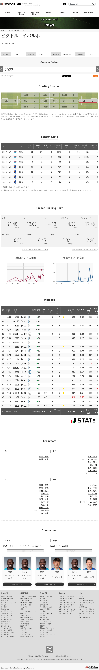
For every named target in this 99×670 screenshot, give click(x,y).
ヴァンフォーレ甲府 (26, 617)
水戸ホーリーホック (7, 598)
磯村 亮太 (44, 485)
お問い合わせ (67, 656)
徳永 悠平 (92, 471)
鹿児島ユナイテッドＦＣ (47, 634)
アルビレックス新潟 (26, 619)
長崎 (21, 167)
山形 (17, 397)
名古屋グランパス (6, 619)
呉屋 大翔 (92, 505)
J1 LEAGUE (4, 593)
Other (80, 593)
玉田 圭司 (92, 488)
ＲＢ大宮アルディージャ (28, 611)
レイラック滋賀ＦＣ (46, 613)
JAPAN (48, 12)
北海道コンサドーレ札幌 (28, 596)
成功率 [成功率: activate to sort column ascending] (85, 146)
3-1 (25, 321)
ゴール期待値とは (84, 617)
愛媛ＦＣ (42, 626)
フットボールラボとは (86, 601)
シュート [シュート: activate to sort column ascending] (75, 146)
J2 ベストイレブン (65, 607)
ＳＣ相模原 (43, 603)
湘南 (17, 317)
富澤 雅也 (44, 456)
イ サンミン (91, 473)
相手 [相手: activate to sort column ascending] (15, 311)
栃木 (17, 401)
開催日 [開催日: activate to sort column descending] (8, 311)
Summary (62, 593)
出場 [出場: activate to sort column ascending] (29, 146)
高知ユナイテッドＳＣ (47, 628)
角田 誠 (93, 465)
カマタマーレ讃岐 (45, 624)
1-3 (25, 325)
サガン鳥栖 (23, 632)
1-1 (25, 376)
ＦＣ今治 (23, 630)
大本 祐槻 (44, 513)
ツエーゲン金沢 (45, 609)
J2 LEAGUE (24, 593)
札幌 (17, 325)
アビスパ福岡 (5, 634)
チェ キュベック (89, 459)
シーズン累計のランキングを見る (84, 250)
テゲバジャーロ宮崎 (26, 636)
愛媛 (17, 347)
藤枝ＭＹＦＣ (24, 626)
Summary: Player (35, 13)
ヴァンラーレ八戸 (26, 598)
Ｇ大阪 (16, 321)
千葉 (17, 380)
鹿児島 (16, 342)
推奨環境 (37, 656)
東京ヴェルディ (6, 609)
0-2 (25, 317)
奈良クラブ (43, 617)
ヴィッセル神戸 (6, 628)
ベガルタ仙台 (24, 601)
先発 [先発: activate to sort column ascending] (38, 146)
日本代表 (81, 598)
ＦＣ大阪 (42, 615)
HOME (7, 12)
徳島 (17, 376)
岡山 (17, 384)
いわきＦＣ (23, 607)
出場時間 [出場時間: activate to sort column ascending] (57, 146)
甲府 (17, 338)
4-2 (25, 330)
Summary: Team (21, 13)
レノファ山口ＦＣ (45, 622)
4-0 (25, 363)
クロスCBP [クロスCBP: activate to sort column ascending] (88, 310)
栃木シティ (23, 609)
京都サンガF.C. (5, 622)
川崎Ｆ (16, 334)
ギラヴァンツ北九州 (46, 630)
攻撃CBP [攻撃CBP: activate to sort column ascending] (71, 311)
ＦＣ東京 (4, 607)
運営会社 (59, 656)
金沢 (17, 389)
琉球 (17, 355)
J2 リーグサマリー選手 (66, 605)
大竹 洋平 (44, 496)
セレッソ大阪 (5, 626)
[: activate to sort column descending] (3, 146)
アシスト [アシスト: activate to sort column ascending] (94, 146)
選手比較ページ (17, 584)
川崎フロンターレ (6, 613)
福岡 (17, 372)
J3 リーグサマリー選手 (66, 611)
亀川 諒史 (92, 468)
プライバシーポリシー (48, 656)
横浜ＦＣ (23, 613)
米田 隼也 (44, 499)
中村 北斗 (44, 491)
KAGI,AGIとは (83, 607)
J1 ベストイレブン (65, 601)
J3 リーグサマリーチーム (67, 609)
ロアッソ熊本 (44, 632)
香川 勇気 (92, 456)
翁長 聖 (45, 505)
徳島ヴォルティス (26, 628)
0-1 (25, 401)
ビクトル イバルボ (88, 502)
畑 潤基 (93, 499)
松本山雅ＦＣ (44, 605)
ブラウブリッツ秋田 (26, 603)
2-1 (25, 342)
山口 (17, 363)
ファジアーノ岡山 (6, 630)
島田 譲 (45, 493)
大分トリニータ (25, 634)
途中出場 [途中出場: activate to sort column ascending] (47, 146)
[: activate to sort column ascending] (8, 146)
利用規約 (30, 656)
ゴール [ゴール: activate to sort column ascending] (66, 146)
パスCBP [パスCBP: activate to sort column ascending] (80, 311)
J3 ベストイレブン (65, 613)
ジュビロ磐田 (24, 624)
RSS (95, 76)
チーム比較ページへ (25, 551)
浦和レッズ (4, 601)
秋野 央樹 (44, 508)
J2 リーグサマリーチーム (67, 603)
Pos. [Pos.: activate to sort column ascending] (44, 311)
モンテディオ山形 (26, 605)
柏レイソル (4, 605)
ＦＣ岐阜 (42, 611)
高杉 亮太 (92, 462)
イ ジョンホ (91, 485)
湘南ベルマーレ (25, 615)
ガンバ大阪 (4, 624)
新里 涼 (45, 502)
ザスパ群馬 (43, 601)
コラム (81, 596)
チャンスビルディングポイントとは (35, 250)
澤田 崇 (93, 496)
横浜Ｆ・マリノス (6, 615)
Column (62, 12)
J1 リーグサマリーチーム (67, 596)
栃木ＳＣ (42, 598)
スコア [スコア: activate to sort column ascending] (23, 310)
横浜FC (16, 393)
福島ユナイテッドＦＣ (47, 596)
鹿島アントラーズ (6, 596)
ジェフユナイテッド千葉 (8, 603)
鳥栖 (21, 152)
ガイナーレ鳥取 (45, 619)
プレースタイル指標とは (86, 609)
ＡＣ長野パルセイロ (46, 607)
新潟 (17, 406)
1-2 (25, 359)
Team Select (89, 12)
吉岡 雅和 (92, 491)
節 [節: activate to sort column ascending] (3, 311)
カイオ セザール (41, 510)
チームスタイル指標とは (86, 611)
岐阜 (17, 351)
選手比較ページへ (73, 551)
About (75, 12)
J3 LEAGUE (43, 593)
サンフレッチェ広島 (7, 632)
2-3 (25, 355)
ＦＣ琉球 (42, 636)
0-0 (25, 334)
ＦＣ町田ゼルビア (6, 611)
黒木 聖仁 (44, 488)
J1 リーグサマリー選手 (66, 598)
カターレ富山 (24, 622)
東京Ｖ (16, 368)
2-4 (25, 389)
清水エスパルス (6, 617)
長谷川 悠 (92, 493)
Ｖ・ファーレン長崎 (7, 636)
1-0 (25, 338)
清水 (17, 330)
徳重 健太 (44, 459)
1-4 (25, 347)
